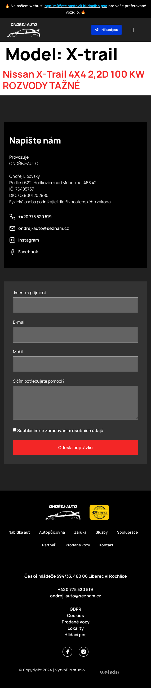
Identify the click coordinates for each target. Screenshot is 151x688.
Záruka (80, 532)
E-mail (19, 322)
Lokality (76, 628)
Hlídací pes (75, 635)
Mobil (18, 351)
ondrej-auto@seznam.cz (75, 596)
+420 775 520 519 (75, 589)
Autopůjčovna (52, 532)
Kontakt (106, 544)
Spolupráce (127, 532)
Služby (102, 532)
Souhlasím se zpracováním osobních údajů (60, 430)
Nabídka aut (19, 532)
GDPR (75, 609)
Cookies (75, 615)
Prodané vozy (78, 544)
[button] (133, 30)
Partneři (49, 544)
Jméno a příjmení (29, 293)
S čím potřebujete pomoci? (38, 381)
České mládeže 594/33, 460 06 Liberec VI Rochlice (75, 576)
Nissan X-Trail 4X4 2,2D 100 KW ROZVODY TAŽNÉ (74, 79)
